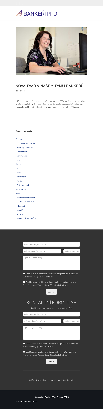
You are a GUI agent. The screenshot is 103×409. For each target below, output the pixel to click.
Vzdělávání (20, 206)
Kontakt (19, 164)
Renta (19, 181)
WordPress (32, 402)
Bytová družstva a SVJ (26, 143)
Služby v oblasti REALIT (26, 202)
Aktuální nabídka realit (26, 198)
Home (18, 160)
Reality (19, 193)
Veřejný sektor (23, 156)
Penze (18, 173)
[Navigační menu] (84, 13)
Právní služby (21, 189)
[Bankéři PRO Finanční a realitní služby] (36, 13)
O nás (18, 168)
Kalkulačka (21, 177)
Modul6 (20, 210)
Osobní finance (23, 152)
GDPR (66, 397)
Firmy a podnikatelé (25, 147)
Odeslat (51, 292)
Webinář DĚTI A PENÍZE (26, 218)
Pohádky (20, 214)
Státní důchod (23, 185)
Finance (19, 139)
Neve (18, 402)
